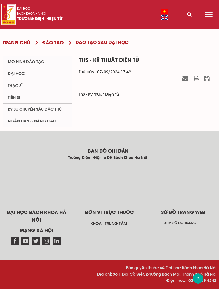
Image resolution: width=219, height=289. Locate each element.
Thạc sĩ (15, 86)
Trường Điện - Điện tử (39, 19)
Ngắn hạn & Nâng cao (32, 121)
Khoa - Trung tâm (108, 224)
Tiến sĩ (14, 97)
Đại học (23, 8)
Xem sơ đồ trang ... (182, 223)
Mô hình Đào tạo (26, 62)
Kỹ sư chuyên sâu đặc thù (35, 109)
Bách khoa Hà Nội (31, 13)
